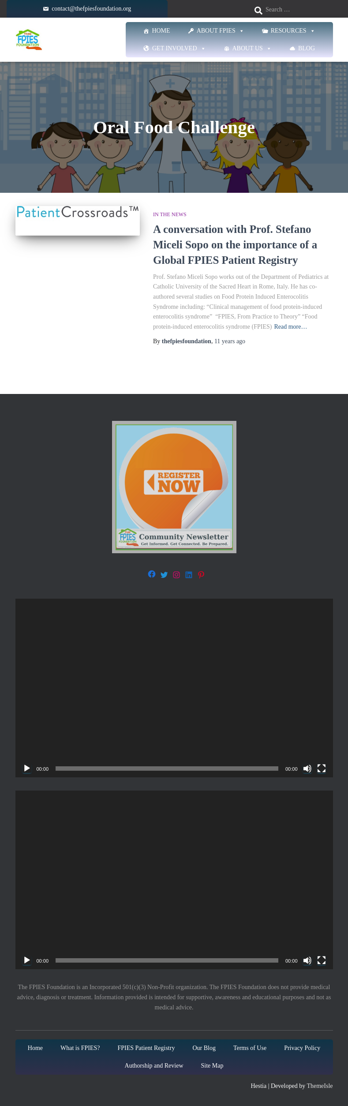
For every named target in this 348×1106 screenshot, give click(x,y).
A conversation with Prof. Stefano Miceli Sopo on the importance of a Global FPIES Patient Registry (235, 244)
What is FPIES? (80, 1048)
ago (229, 341)
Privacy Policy (302, 1048)
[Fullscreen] (321, 768)
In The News (170, 214)
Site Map (212, 1065)
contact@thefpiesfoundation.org (91, 8)
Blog (306, 48)
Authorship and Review (154, 1065)
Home (161, 30)
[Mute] (307, 768)
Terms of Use (249, 1048)
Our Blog (204, 1048)
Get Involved (179, 48)
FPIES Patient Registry (146, 1048)
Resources (293, 31)
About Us (252, 48)
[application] (174, 688)
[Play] (26, 768)
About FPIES (220, 31)
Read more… (290, 326)
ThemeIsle (320, 1086)
